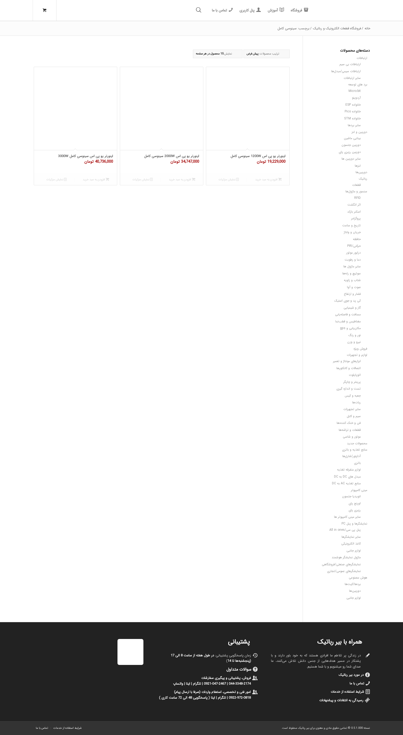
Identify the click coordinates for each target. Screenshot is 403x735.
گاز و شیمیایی (352, 307)
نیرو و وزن (354, 341)
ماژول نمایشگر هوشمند (346, 557)
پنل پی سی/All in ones (345, 529)
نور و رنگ (355, 335)
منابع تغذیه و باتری (354, 449)
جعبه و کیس (353, 395)
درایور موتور (353, 252)
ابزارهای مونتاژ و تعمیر (347, 361)
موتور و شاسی (352, 436)
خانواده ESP (353, 104)
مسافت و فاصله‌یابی (348, 314)
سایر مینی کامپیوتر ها (347, 516)
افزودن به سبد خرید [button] (268, 179)
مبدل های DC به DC (347, 476)
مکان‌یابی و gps (350, 328)
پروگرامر (356, 218)
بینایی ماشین (352, 138)
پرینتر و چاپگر (352, 381)
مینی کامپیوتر (359, 490)
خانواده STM (352, 118)
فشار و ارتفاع (352, 293)
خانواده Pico (353, 111)
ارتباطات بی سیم (350, 64)
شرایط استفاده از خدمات (347, 692)
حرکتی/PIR (354, 245)
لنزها (358, 165)
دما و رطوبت (353, 259)
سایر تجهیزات (352, 409)
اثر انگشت (354, 204)
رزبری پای (355, 510)
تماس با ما (357, 683)
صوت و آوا (354, 287)
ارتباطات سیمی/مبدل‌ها (346, 71)
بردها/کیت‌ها (353, 584)
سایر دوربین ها (351, 158)
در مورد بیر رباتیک (351, 675)
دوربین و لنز (359, 132)
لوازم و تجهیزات (357, 354)
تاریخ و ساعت (351, 225)
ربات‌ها (356, 402)
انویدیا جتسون (351, 496)
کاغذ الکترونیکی (351, 543)
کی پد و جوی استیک (347, 300)
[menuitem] (299, 10)
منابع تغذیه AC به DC (346, 483)
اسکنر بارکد (354, 211)
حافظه (357, 239)
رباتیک (363, 178)
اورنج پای (355, 503)
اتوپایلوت (355, 374)
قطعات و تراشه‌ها (350, 429)
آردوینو (356, 97)
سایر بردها (354, 125)
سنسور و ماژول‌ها (356, 191)
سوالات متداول (238, 669)
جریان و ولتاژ (352, 232)
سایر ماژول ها (352, 266)
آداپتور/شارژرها (351, 456)
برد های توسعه (357, 84)
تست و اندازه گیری (348, 388)
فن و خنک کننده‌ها (349, 422)
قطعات (356, 184)
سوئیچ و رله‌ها (351, 273)
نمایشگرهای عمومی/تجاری (344, 571)
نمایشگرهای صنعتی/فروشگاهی (341, 564)
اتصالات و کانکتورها (348, 368)
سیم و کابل (354, 416)
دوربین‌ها (361, 172)
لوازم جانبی (353, 550)
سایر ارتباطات (352, 78)
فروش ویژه (360, 348)
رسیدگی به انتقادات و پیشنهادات (341, 700)
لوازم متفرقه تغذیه (349, 469)
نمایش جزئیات (229, 179)
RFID (357, 197)
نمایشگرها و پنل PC (354, 523)
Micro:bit (355, 91)
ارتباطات (362, 58)
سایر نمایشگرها (351, 536)
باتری (357, 462)
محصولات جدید (357, 443)
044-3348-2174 (240, 683)
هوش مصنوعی (358, 577)
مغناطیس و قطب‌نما (348, 321)
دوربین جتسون (351, 144)
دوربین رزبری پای (350, 151)
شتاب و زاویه (352, 280)
